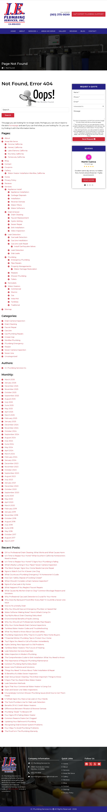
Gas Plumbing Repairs (14, 334)
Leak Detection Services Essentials (19, 651)
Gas (12, 295)
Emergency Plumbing (20, 260)
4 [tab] (92, 185)
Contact (8, 164)
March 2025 (10, 415)
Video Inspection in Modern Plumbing (20, 654)
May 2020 (9, 499)
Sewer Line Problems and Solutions (19, 667)
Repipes (14, 273)
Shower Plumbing (18, 276)
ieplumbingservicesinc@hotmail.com (44, 777)
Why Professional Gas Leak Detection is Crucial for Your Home (30, 597)
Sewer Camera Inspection (15, 350)
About (7, 138)
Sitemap (8, 309)
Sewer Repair (16, 224)
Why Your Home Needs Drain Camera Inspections (25, 625)
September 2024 (12, 434)
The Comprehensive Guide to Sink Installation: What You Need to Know (35, 657)
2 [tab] (87, 185)
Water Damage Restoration (25, 269)
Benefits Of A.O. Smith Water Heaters (20, 705)
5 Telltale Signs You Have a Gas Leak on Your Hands (26, 699)
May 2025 (9, 409)
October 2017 (10, 535)
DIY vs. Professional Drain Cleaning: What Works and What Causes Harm (35, 553)
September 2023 (12, 473)
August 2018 (10, 522)
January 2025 (10, 422)
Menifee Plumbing (12, 340)
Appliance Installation (20, 192)
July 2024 (9, 441)
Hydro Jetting (17, 221)
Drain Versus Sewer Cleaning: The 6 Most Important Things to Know (33, 677)
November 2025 (11, 389)
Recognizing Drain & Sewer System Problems (23, 725)
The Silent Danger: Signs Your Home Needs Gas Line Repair (29, 568)
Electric (14, 292)
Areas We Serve (11, 141)
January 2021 (10, 483)
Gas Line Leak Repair (19, 244)
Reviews (8, 183)
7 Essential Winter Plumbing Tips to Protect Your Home (28, 638)
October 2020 (11, 489)
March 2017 (9, 541)
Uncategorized (11, 356)
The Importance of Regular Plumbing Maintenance (26, 661)
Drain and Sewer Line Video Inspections (21, 690)
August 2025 (10, 399)
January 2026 (10, 383)
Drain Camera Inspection (15, 321)
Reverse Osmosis (18, 202)
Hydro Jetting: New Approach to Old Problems (24, 645)
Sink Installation (17, 228)
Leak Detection (14, 235)
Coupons (8, 167)
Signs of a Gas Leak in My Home (18, 584)
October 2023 (11, 470)
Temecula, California (16, 157)
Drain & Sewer (14, 212)
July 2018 (9, 525)
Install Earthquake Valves (24, 246)
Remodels (12, 283)
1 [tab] (85, 185)
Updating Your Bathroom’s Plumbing (20, 722)
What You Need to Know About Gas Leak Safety (25, 632)
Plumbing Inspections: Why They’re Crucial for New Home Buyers (32, 635)
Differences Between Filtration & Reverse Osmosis (25, 709)
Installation (15, 199)
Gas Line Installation (19, 241)
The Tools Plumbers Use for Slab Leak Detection (25, 702)
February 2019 (11, 509)
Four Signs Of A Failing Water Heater (20, 715)
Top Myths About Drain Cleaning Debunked (23, 616)
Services (8, 187)
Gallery (8, 171)
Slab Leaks (15, 253)
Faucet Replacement (20, 218)
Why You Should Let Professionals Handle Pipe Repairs (28, 622)
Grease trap (9, 337)
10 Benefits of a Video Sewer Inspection (21, 674)
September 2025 (12, 396)
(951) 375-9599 (60, 14)
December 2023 (11, 463)
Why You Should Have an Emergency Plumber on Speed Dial (30, 609)
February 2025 (11, 418)
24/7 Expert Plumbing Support (88, 14)
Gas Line (8, 331)
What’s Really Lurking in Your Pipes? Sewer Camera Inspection (31, 565)
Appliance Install (15, 189)
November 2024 (11, 428)
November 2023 (11, 467)
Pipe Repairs (16, 263)
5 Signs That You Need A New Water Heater (23, 680)
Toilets (13, 279)
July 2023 (9, 480)
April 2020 (9, 502)
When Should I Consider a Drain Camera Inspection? (26, 581)
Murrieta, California (16, 154)
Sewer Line (9, 353)
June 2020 (9, 496)
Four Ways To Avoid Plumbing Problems (22, 728)
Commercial (16, 289)
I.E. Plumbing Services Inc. (15, 368)
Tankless (14, 302)
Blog (7, 161)
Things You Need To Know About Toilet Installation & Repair (30, 670)
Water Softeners (18, 208)
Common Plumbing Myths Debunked (20, 664)
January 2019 (10, 512)
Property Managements (21, 266)
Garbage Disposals (18, 195)
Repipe (8, 347)
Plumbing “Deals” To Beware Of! (18, 712)
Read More (88, 180)
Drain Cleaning (17, 215)
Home (7, 177)
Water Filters (16, 205)
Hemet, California (15, 147)
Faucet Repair (11, 327)
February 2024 (11, 457)
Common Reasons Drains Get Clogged (20, 718)
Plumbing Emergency (14, 344)
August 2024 (10, 438)
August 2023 (10, 476)
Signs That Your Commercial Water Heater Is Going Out (28, 687)
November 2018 (11, 515)
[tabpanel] (89, 168)
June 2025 (9, 405)
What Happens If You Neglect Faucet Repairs (24, 588)
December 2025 (11, 386)
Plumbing (12, 257)
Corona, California (15, 144)
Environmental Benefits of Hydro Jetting (22, 619)
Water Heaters (14, 286)
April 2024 (9, 451)
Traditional (15, 305)
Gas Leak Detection (19, 237)
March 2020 (10, 505)
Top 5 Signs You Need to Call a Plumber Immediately (27, 641)
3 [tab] (90, 185)
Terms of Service (92, 122)
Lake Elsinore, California (17, 151)
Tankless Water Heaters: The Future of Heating (24, 648)
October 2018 (10, 518)
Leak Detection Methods (15, 683)
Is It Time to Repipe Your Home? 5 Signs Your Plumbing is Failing (31, 562)
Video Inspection (18, 231)
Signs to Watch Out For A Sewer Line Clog (22, 571)
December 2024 (11, 425)
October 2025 (10, 392)
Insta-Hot (15, 299)
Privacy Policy (10, 180)
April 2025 (9, 412)
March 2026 (10, 380)
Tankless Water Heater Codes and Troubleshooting (26, 628)
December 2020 (11, 486)
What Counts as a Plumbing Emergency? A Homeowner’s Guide (32, 575)
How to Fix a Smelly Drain (15, 606)
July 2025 (9, 402)
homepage (13, 126)
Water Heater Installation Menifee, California (26, 173)
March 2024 (10, 454)
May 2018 (9, 531)
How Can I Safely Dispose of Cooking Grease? (23, 578)
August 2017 (10, 538)
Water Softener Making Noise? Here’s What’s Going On (27, 612)
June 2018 (9, 528)
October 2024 (11, 431)
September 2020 (12, 493)
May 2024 (9, 447)
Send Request (88, 139)
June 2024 (9, 444)
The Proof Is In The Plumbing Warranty (21, 731)
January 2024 (10, 460)
